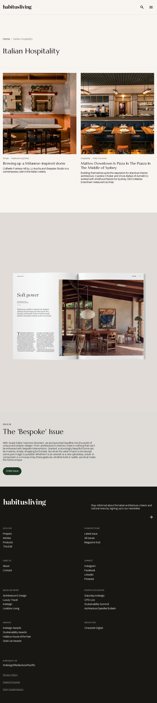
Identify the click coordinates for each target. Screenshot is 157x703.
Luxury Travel (10, 600)
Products (8, 542)
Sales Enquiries (11, 682)
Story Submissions (13, 689)
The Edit (7, 546)
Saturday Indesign (94, 595)
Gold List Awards (12, 641)
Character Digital (93, 628)
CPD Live (89, 600)
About (6, 566)
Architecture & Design (14, 595)
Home (6, 39)
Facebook (89, 570)
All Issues (89, 538)
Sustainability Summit (96, 604)
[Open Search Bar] (142, 7)
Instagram (90, 566)
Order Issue (12, 471)
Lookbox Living (11, 608)
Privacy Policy (10, 675)
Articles (7, 538)
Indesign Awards (12, 628)
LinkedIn (89, 574)
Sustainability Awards (15, 632)
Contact (7, 570)
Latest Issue (90, 533)
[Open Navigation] (151, 7)
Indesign (7, 604)
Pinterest (89, 579)
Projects (7, 533)
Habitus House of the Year (17, 636)
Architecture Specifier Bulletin (100, 608)
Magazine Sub (92, 542)
